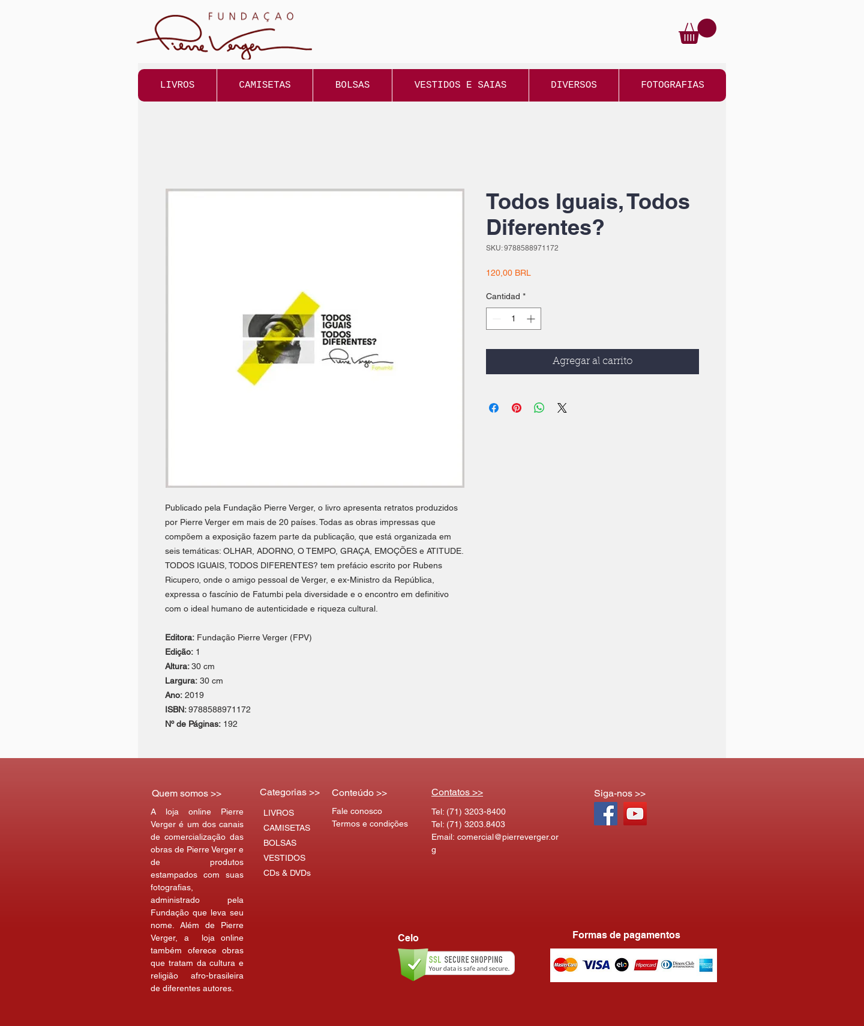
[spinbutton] (513, 318)
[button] (697, 31)
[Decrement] (495, 318)
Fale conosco (357, 811)
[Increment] (531, 318)
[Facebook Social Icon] (605, 813)
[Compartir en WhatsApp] (539, 408)
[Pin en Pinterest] (516, 408)
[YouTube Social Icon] (635, 813)
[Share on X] (562, 408)
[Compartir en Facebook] (494, 408)
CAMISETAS (286, 828)
